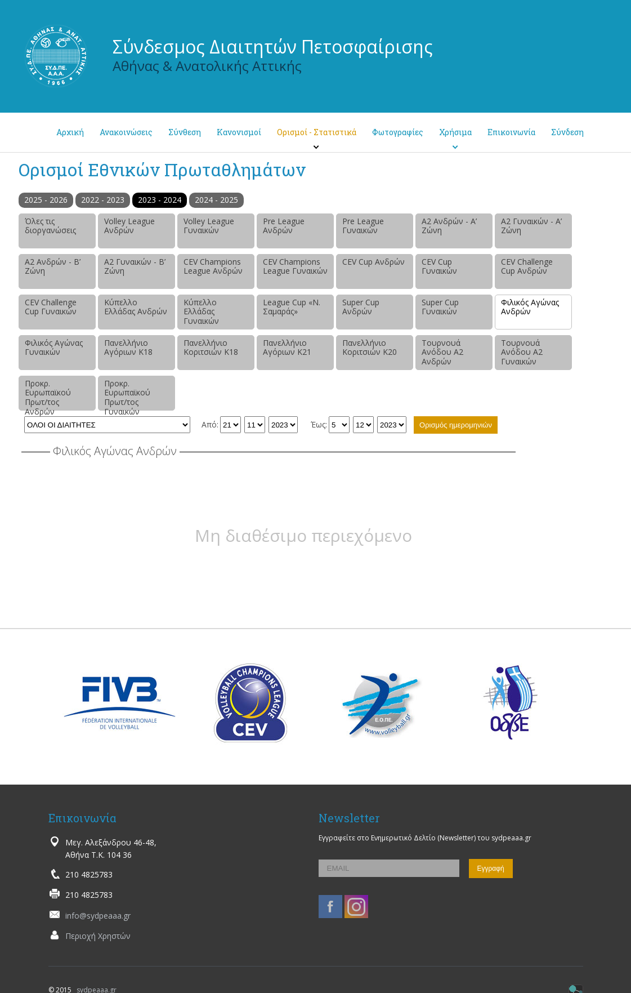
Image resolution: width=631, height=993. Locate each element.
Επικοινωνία (511, 132)
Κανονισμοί (239, 132)
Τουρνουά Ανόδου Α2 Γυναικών (522, 352)
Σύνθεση (184, 132)
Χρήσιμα (455, 132)
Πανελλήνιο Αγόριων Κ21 (287, 347)
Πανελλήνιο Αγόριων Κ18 (128, 347)
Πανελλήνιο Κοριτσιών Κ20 (369, 347)
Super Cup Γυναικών (440, 307)
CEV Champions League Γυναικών (295, 266)
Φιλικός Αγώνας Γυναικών (54, 347)
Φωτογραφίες (397, 132)
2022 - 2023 (102, 199)
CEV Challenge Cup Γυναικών (51, 307)
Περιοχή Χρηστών (98, 935)
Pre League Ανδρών (284, 226)
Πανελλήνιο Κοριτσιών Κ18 (211, 347)
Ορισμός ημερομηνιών (455, 425)
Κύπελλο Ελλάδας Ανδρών (135, 307)
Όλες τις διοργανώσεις (50, 226)
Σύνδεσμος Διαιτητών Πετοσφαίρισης (273, 46)
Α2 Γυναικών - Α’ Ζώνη (531, 226)
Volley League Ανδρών (129, 226)
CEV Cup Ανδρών (373, 261)
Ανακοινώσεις (126, 132)
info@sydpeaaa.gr (98, 915)
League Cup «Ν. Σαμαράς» (291, 307)
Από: (210, 424)
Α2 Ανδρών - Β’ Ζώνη (52, 266)
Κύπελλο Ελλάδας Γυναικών (201, 312)
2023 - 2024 (159, 199)
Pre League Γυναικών (363, 226)
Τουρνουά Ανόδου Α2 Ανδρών (442, 352)
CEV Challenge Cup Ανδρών (527, 266)
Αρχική (70, 132)
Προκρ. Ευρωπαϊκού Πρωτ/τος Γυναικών (127, 394)
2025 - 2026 (46, 199)
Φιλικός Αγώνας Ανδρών (530, 307)
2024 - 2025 (216, 199)
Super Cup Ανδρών (360, 307)
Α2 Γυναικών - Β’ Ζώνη (134, 266)
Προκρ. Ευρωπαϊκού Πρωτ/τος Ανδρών (48, 394)
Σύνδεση (567, 132)
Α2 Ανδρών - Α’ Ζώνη (449, 226)
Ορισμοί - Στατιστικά (316, 132)
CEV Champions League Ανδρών (213, 266)
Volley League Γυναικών (209, 226)
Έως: (319, 424)
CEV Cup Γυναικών (439, 266)
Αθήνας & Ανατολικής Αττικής (207, 65)
